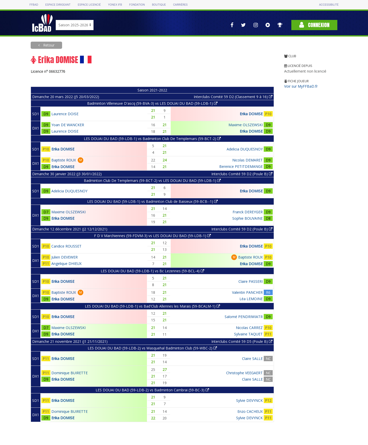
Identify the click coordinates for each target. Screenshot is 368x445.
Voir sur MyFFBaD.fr (301, 86)
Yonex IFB (115, 4)
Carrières (180, 4)
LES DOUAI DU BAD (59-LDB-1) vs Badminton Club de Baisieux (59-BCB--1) (152, 201)
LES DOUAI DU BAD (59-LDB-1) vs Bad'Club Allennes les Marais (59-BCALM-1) (152, 306)
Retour (48, 45)
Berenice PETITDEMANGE (241, 166)
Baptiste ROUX (63, 160)
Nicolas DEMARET (247, 160)
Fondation (137, 4)
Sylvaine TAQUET (248, 334)
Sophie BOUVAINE (247, 218)
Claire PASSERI (250, 281)
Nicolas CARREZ (249, 327)
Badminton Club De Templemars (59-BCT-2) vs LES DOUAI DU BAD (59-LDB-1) (152, 180)
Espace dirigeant (58, 4)
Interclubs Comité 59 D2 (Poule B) (241, 173)
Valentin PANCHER (247, 292)
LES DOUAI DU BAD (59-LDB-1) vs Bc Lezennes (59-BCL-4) (152, 270)
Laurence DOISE (64, 113)
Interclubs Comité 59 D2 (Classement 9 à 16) (233, 96)
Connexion (314, 25)
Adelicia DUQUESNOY (245, 149)
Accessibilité (328, 4)
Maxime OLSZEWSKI (245, 124)
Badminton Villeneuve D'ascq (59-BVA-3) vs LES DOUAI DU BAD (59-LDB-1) (152, 103)
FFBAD (33, 4)
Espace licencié (89, 4)
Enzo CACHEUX (250, 411)
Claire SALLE (252, 358)
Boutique (159, 4)
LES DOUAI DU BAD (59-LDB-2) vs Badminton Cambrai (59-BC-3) (152, 390)
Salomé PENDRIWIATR (244, 316)
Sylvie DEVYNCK (249, 400)
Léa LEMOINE (251, 298)
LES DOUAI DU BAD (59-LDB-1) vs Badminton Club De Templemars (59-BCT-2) (152, 138)
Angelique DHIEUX (66, 263)
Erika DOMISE (251, 113)
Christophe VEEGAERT (244, 372)
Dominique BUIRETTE (69, 372)
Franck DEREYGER (248, 211)
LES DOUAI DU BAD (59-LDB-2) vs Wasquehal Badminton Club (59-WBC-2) (152, 348)
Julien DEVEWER (64, 257)
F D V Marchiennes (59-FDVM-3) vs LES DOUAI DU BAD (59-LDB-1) (152, 235)
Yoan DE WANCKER (67, 124)
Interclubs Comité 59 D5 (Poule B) (241, 341)
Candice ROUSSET (66, 246)
